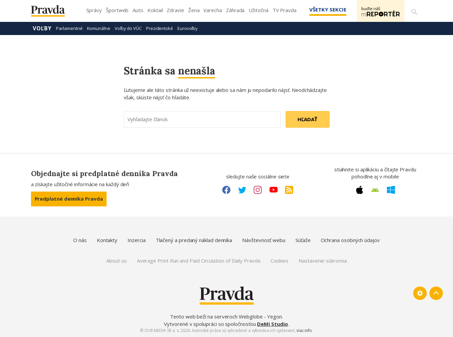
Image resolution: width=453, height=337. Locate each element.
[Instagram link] (258, 190)
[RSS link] (289, 190)
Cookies (279, 260)
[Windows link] (391, 190)
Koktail (155, 10)
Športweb (117, 10)
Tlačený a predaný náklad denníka (194, 240)
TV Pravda (284, 10)
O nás (80, 240)
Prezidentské (159, 28)
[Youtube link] (274, 190)
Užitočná (258, 10)
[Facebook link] (226, 190)
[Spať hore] (436, 293)
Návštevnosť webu (263, 240)
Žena (194, 10)
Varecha (212, 10)
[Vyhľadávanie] (414, 11)
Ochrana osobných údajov (350, 240)
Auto (138, 10)
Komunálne (98, 28)
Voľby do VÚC (128, 28)
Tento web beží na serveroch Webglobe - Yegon (226, 316)
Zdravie (175, 10)
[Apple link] (360, 190)
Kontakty (107, 240)
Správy (94, 10)
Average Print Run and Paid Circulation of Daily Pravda (198, 260)
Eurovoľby (187, 28)
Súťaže (303, 240)
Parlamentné (69, 28)
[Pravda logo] (53, 12)
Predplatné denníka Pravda (69, 198)
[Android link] (375, 190)
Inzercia (136, 240)
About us (116, 260)
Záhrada (235, 10)
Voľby (42, 28)
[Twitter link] (242, 190)
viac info (304, 330)
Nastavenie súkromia (323, 260)
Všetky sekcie (324, 9)
